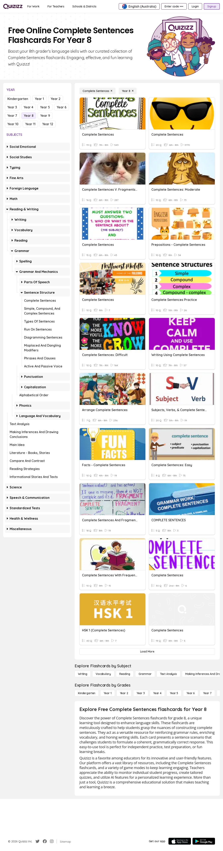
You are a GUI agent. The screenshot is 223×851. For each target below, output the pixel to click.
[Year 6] (190, 693)
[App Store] (179, 841)
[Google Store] (204, 841)
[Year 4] (157, 693)
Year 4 (28, 107)
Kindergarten (17, 99)
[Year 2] (124, 693)
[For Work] (33, 6)
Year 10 (12, 124)
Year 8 (28, 116)
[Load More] (147, 651)
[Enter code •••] (174, 6)
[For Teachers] (56, 6)
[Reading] (125, 674)
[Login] (195, 6)
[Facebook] (45, 841)
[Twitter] (37, 841)
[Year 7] (207, 693)
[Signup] (212, 6)
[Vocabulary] (103, 674)
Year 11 (30, 124)
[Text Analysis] (168, 674)
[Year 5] (173, 693)
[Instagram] (52, 841)
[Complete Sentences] (97, 91)
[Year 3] (140, 693)
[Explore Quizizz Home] (12, 6)
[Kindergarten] (87, 693)
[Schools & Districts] (84, 6)
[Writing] (83, 674)
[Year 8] (128, 91)
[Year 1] (107, 693)
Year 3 (12, 107)
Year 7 (12, 116)
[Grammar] (145, 674)
